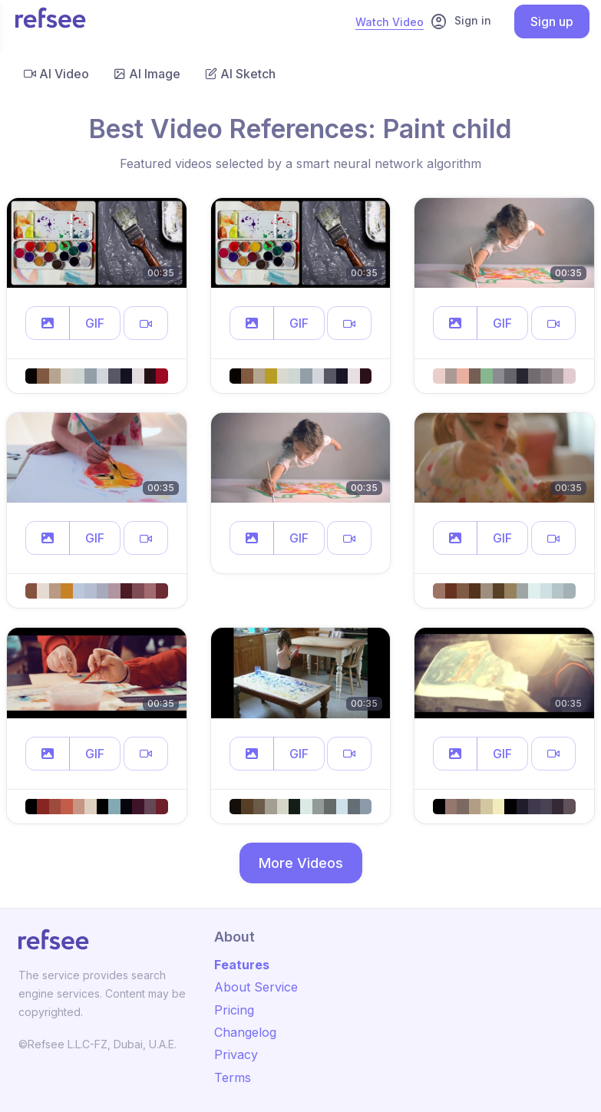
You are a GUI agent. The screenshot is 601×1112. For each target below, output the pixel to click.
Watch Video (389, 21)
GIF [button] (94, 323)
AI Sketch (240, 73)
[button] (47, 323)
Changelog (245, 1032)
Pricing (234, 1010)
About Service (256, 987)
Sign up (551, 21)
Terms (232, 1077)
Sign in (460, 21)
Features (241, 964)
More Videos (301, 863)
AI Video (56, 73)
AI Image (147, 73)
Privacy (236, 1054)
